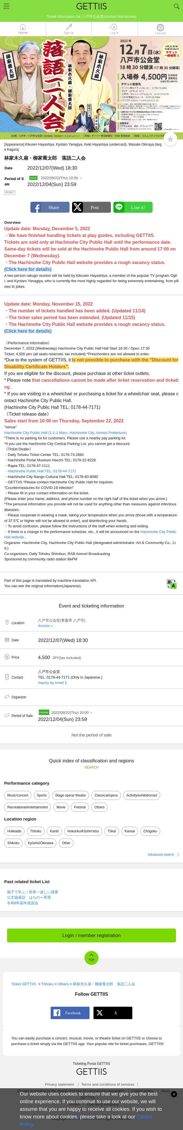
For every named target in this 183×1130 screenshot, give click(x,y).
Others (99, 807)
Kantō (54, 831)
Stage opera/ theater (70, 795)
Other (66, 843)
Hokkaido (14, 831)
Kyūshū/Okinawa (40, 843)
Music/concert (17, 795)
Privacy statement (59, 1084)
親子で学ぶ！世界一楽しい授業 (32, 892)
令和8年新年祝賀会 (22, 903)
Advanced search (161, 855)
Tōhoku (35, 831)
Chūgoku (150, 831)
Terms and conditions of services (108, 1084)
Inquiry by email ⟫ (52, 683)
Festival (80, 807)
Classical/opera (106, 795)
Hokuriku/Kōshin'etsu (83, 831)
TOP (91, 960)
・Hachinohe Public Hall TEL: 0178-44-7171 (40, 471)
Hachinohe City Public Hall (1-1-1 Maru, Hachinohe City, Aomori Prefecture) (65, 433)
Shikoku (13, 843)
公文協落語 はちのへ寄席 (29, 897)
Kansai (129, 831)
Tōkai (112, 831)
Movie (61, 807)
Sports (42, 795)
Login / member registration (92, 935)
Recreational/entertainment (27, 807)
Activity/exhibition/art (141, 795)
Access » (45, 626)
